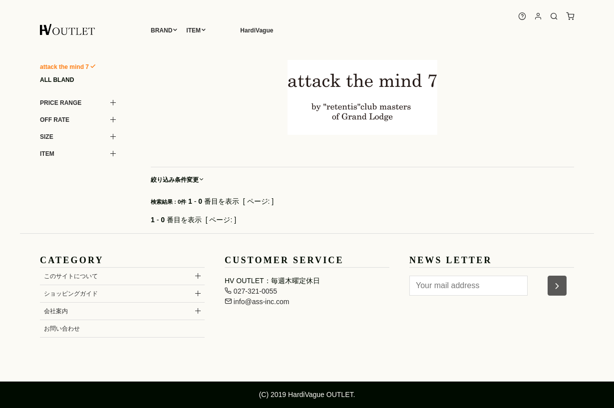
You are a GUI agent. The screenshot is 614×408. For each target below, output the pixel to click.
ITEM (193, 30)
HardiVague (256, 30)
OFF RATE (54, 119)
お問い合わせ (62, 328)
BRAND (161, 30)
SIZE (46, 136)
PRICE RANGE (60, 102)
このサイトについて (71, 276)
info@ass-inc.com (257, 302)
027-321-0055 (251, 291)
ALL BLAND (57, 79)
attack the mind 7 (64, 66)
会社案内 (56, 311)
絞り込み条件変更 (178, 179)
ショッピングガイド (71, 293)
